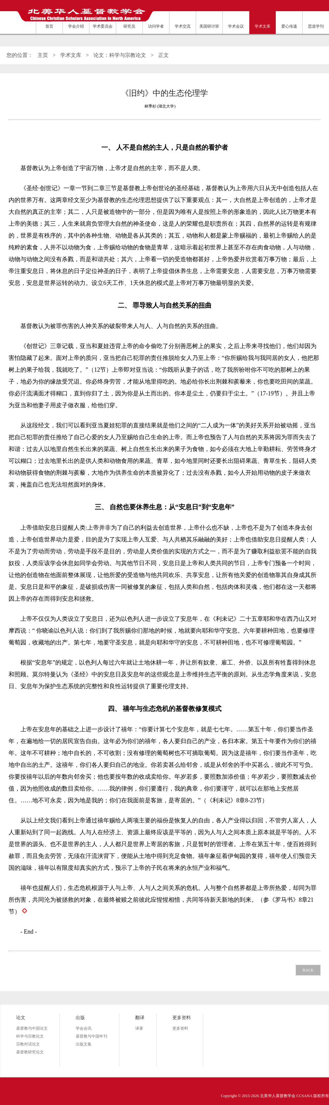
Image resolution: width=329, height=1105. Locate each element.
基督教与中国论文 (32, 1028)
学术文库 (70, 55)
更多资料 (180, 1028)
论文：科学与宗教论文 (119, 55)
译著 (139, 1028)
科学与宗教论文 (30, 1036)
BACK (308, 970)
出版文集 (83, 1044)
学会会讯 (83, 1028)
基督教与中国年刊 (91, 1036)
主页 (43, 55)
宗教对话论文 (28, 1044)
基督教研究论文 (30, 1052)
